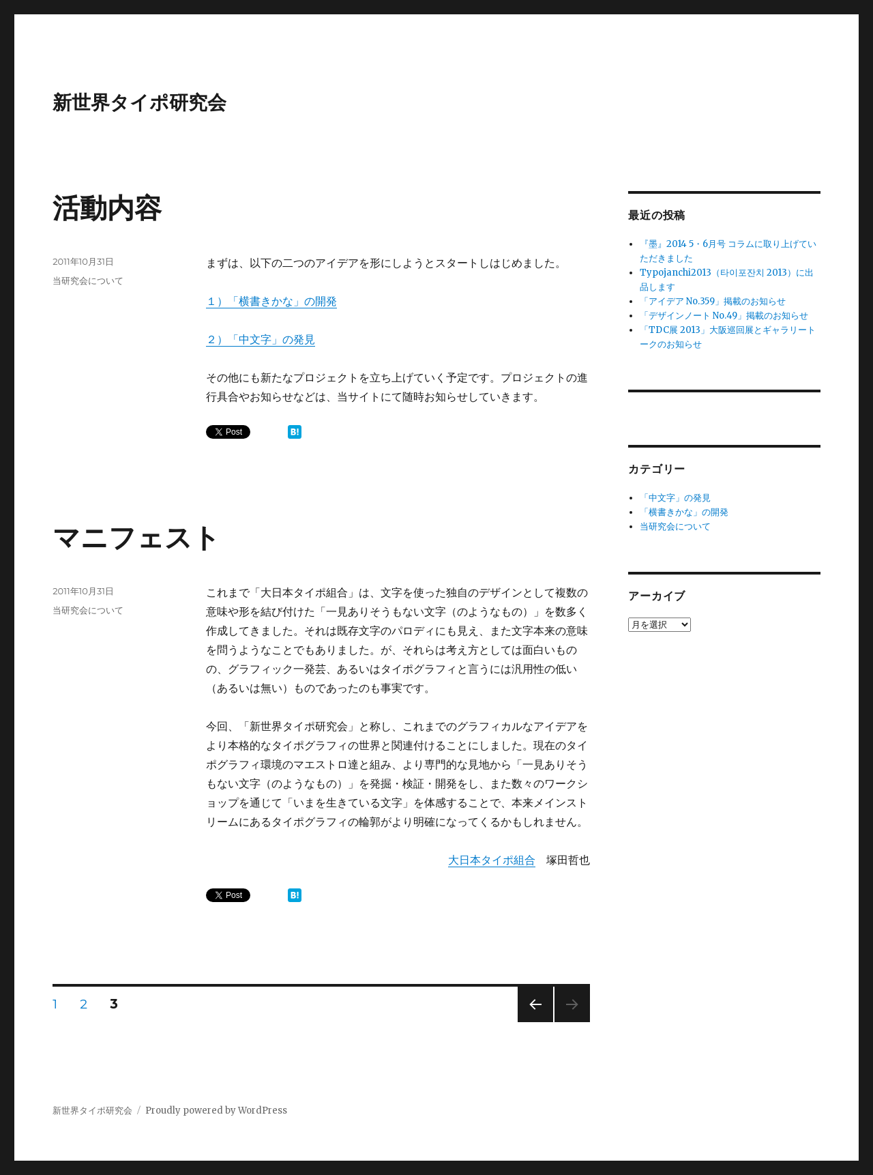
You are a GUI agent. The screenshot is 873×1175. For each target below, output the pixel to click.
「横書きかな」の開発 (684, 512)
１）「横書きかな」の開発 (271, 301)
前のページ (531, 1021)
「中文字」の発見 (675, 498)
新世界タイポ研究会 (139, 102)
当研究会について (88, 280)
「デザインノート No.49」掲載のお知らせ (724, 315)
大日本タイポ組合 (491, 860)
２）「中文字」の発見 (260, 339)
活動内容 (107, 207)
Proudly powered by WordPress (216, 1110)
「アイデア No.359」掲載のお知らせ (713, 301)
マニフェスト (136, 537)
